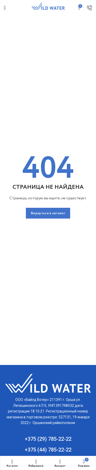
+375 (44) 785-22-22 (48, 450)
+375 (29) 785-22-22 (48, 439)
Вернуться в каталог (48, 213)
